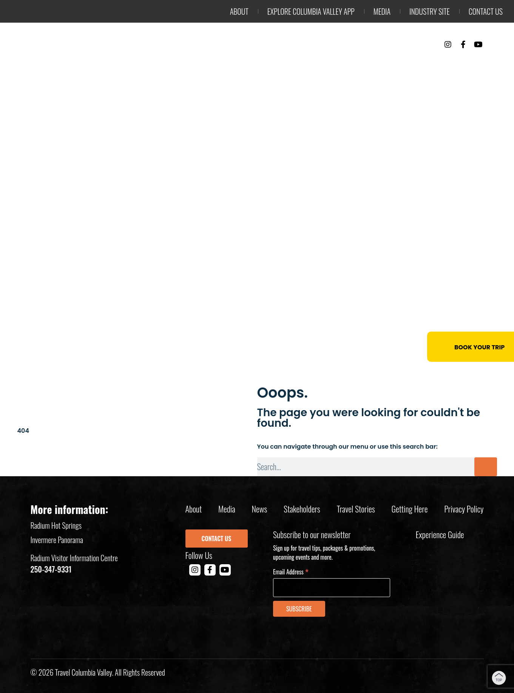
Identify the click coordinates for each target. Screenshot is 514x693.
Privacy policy (463, 509)
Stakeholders (302, 509)
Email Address (291, 571)
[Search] (485, 466)
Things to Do (315, 64)
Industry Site (429, 11)
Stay (367, 64)
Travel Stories (356, 509)
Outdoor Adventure (232, 64)
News (259, 509)
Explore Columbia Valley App (311, 11)
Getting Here (410, 509)
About (239, 11)
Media (382, 11)
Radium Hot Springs (56, 525)
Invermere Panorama (57, 539)
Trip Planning (466, 64)
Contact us (486, 11)
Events (407, 64)
